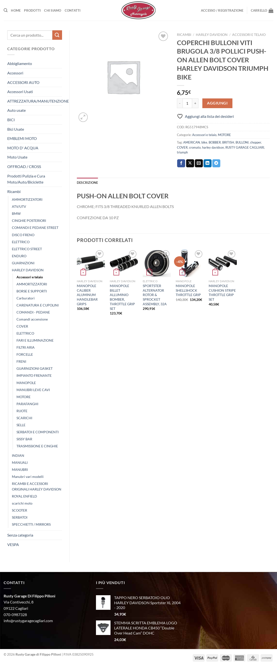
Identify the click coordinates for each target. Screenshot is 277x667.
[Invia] (57, 35)
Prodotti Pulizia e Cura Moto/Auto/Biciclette (26, 179)
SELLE (20, 425)
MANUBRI (20, 469)
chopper (255, 142)
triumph (182, 152)
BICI (11, 119)
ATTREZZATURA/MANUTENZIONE (38, 101)
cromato (195, 147)
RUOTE (21, 411)
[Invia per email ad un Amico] (199, 163)
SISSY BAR (24, 439)
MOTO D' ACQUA (22, 147)
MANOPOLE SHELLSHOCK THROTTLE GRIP (188, 290)
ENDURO (19, 256)
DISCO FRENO (23, 235)
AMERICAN (191, 142)
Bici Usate (15, 129)
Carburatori (25, 298)
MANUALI (20, 462)
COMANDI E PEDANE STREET (35, 227)
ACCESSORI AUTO (23, 82)
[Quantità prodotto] (187, 103)
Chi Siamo (52, 10)
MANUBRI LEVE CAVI (33, 390)
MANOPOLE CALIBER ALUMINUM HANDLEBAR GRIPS (87, 295)
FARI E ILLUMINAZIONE (35, 340)
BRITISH (228, 142)
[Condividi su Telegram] (216, 163)
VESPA (13, 544)
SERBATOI (19, 517)
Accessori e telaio (29, 277)
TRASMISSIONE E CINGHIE (37, 446)
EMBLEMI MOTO (22, 138)
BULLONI (242, 142)
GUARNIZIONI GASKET (34, 368)
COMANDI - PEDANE (33, 312)
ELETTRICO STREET (27, 249)
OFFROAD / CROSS (24, 166)
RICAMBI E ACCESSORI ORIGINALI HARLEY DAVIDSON (36, 486)
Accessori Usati (20, 91)
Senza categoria (20, 535)
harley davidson (213, 147)
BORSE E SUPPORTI (31, 291)
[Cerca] (6, 10)
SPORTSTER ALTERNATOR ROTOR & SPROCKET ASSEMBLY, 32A (155, 295)
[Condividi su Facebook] (181, 163)
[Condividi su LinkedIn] (208, 163)
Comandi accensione (32, 319)
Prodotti (32, 10)
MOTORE (23, 397)
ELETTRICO (21, 242)
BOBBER (215, 142)
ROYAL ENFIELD (24, 496)
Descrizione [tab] (87, 183)
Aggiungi (217, 103)
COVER (22, 326)
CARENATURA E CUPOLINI (37, 305)
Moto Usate (17, 157)
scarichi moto (22, 503)
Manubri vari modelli (28, 476)
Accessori (15, 73)
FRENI (21, 361)
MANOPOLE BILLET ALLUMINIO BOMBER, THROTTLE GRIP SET (122, 297)
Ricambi (14, 191)
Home (16, 10)
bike (204, 142)
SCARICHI (24, 418)
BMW (16, 213)
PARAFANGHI (27, 404)
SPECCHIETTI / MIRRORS (31, 524)
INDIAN (18, 455)
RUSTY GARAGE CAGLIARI (244, 147)
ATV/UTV (19, 206)
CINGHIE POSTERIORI (29, 220)
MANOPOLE (26, 383)
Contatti (73, 10)
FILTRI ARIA (25, 347)
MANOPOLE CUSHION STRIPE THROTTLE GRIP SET (222, 292)
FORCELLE (24, 354)
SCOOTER (19, 510)
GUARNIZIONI (23, 263)
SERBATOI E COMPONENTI (37, 432)
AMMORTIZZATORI (27, 199)
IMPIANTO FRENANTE (34, 375)
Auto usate (16, 110)
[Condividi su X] (190, 163)
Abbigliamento (19, 63)
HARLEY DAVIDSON (28, 270)
